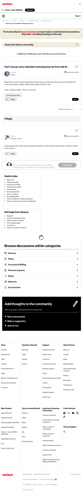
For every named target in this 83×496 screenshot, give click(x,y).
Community (5, 21)
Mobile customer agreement (48, 435)
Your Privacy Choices (48, 479)
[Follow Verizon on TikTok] (64, 417)
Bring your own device (8, 383)
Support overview (49, 350)
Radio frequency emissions (52, 445)
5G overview (67, 385)
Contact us (11, 225)
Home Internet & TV (7, 369)
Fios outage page (13, 223)
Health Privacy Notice (30, 479)
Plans (11, 259)
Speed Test (46, 397)
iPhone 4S (32, 90)
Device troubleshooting (16, 218)
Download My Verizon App (52, 378)
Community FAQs (13, 185)
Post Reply (67, 165)
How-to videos (12, 194)
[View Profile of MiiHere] (13, 136)
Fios (2, 443)
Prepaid (3, 364)
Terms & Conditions (49, 415)
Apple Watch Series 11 (8, 439)
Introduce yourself (14, 187)
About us (66, 350)
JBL (23, 432)
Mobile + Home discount (9, 378)
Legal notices (47, 455)
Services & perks (16, 270)
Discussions (11, 189)
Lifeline (45, 383)
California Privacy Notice (42, 474)
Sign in (45, 373)
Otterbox (25, 413)
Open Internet (38, 484)
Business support (49, 369)
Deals (11, 276)
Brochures (67, 380)
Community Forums (49, 364)
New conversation (16, 316)
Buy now (30, 10)
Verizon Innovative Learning (69, 370)
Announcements (13, 192)
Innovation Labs (68, 390)
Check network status (15, 221)
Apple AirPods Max (7, 427)
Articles (66, 375)
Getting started (13, 182)
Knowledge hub (13, 196)
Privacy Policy (27, 474)
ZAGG (24, 418)
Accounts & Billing (17, 264)
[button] (3, 16)
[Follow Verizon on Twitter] (69, 413)
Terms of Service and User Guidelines (21, 201)
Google (24, 359)
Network (12, 281)
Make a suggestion (16, 321)
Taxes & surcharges (49, 450)
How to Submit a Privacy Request (20, 199)
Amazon (24, 364)
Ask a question (72, 16)
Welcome (10, 180)
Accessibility (47, 387)
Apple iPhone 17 (6, 413)
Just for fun (13, 325)
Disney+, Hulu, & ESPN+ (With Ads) (9, 433)
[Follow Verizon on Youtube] (73, 413)
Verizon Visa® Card (7, 448)
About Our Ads (28, 490)
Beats (24, 422)
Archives (22, 21)
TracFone (4, 387)
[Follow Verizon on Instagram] (77, 413)
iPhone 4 (25, 90)
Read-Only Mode (28, 32)
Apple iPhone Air (6, 418)
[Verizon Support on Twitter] (64, 432)
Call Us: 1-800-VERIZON (13, 10)
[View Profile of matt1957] (13, 72)
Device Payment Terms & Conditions (51, 421)
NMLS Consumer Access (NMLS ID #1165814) (51, 461)
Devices (12, 253)
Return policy (47, 354)
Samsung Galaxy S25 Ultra (10, 422)
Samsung (25, 350)
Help (14, 21)
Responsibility (68, 364)
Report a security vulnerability (48, 428)
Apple (24, 354)
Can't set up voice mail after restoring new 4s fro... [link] (20, 23)
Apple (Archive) (46, 21)
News (65, 359)
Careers (66, 354)
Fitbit (23, 437)
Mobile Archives (33, 21)
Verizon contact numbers (16, 228)
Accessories (14, 287)
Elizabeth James (27, 441)
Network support (48, 392)
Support (10, 216)
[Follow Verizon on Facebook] (64, 413)
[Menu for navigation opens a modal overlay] (79, 4)
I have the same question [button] (13, 95)
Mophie (24, 427)
